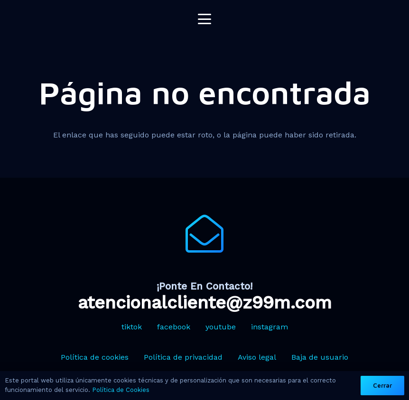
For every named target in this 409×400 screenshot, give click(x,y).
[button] (204, 19)
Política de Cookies (120, 389)
